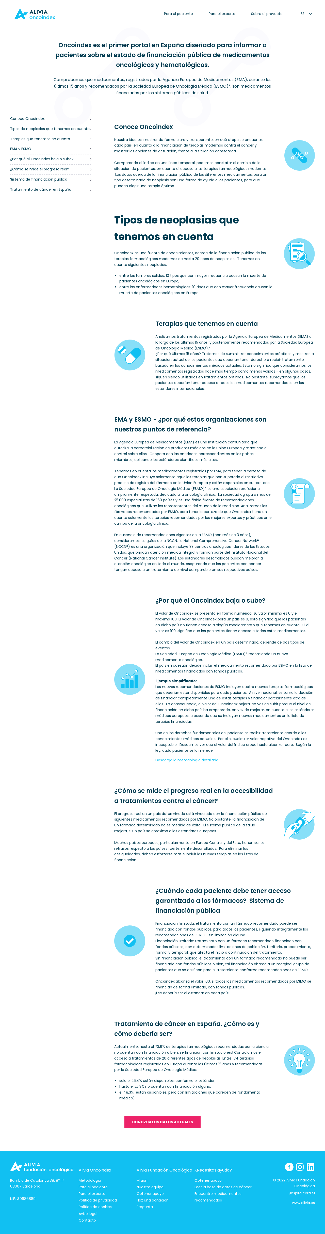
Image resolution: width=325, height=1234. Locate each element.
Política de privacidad (98, 1200)
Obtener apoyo (150, 1193)
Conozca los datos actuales (162, 1122)
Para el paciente (178, 13)
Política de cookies (95, 1206)
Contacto (87, 1220)
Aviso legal (88, 1213)
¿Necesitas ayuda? (213, 1170)
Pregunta (145, 1206)
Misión (142, 1180)
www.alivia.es (303, 1202)
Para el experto (222, 13)
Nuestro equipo (150, 1187)
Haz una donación (153, 1200)
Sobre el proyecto (267, 13)
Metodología (90, 1180)
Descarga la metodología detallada (186, 760)
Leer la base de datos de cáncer (223, 1187)
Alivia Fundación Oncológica (164, 1170)
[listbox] (302, 13)
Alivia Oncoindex (95, 1170)
